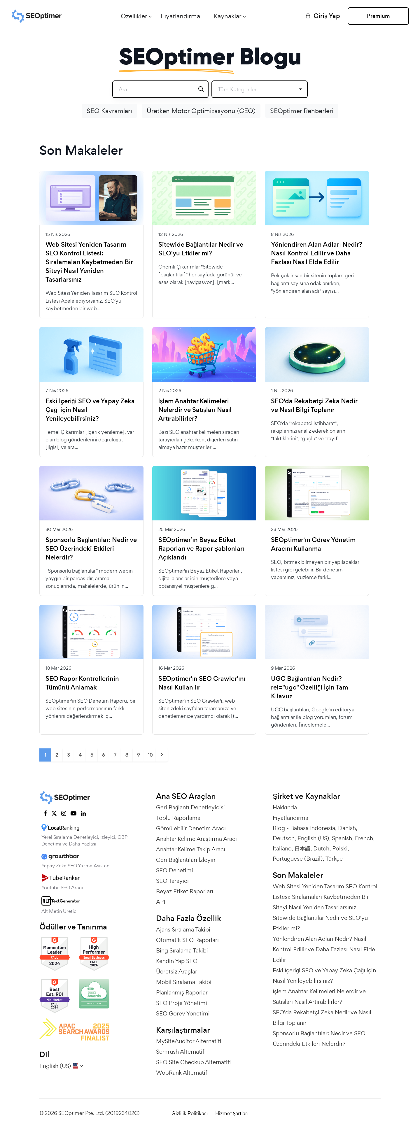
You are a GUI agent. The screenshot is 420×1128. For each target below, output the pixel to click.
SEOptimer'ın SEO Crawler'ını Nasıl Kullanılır (202, 683)
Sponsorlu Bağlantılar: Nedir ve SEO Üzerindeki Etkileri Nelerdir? (91, 549)
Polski (340, 848)
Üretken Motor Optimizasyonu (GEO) (201, 111)
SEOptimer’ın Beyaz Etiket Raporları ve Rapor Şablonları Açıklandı (201, 549)
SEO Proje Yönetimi (181, 1003)
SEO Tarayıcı (172, 881)
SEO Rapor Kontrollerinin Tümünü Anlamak (82, 683)
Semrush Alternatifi (181, 1051)
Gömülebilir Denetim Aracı (191, 828)
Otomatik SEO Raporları (187, 940)
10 (150, 755)
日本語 (302, 848)
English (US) (313, 838)
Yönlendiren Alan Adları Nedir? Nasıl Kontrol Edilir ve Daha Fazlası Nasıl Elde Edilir (316, 253)
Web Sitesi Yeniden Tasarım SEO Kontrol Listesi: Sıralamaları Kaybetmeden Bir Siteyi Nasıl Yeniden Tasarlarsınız (89, 262)
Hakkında (285, 807)
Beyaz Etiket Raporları (184, 891)
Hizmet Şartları (232, 1113)
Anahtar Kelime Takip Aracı (190, 849)
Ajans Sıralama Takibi (183, 929)
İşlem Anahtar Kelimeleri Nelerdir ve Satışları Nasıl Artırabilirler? (195, 410)
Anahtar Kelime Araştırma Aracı (196, 839)
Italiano (282, 848)
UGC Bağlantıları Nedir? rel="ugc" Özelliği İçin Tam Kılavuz (309, 687)
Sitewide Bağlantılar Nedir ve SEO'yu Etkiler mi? (201, 249)
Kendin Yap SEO (176, 961)
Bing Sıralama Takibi (182, 950)
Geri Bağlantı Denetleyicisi (190, 807)
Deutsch (284, 838)
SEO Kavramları (109, 111)
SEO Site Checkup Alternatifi (193, 1062)
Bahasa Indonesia (312, 828)
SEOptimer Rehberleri (301, 111)
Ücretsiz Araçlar (176, 971)
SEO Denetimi (174, 870)
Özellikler (134, 16)
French (364, 838)
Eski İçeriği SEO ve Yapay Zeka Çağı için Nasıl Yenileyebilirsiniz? (90, 410)
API (160, 902)
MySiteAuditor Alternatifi (188, 1041)
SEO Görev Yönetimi (183, 1013)
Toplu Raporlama (178, 818)
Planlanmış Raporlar (182, 992)
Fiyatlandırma (180, 16)
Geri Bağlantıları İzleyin (185, 860)
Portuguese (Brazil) (298, 858)
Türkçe (334, 858)
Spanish (342, 838)
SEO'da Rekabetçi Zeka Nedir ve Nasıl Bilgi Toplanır (314, 405)
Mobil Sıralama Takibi (183, 982)
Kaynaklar (228, 16)
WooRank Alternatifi (182, 1072)
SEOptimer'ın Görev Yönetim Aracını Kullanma (313, 544)
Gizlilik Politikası (190, 1113)
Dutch (321, 848)
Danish (347, 828)
